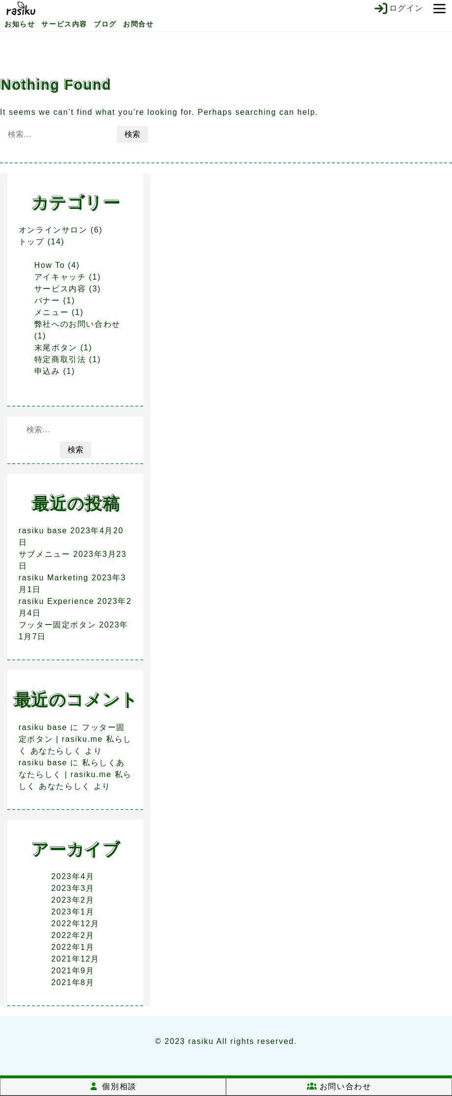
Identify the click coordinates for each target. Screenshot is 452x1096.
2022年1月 (73, 947)
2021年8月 (73, 982)
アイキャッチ (60, 277)
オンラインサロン (53, 230)
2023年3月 (73, 888)
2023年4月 (73, 876)
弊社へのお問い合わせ (77, 324)
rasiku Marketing (54, 578)
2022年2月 (73, 935)
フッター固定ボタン (57, 625)
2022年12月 (75, 923)
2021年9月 (73, 970)
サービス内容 (64, 24)
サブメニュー (45, 554)
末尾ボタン (55, 347)
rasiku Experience (56, 601)
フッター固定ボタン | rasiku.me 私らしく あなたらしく (75, 739)
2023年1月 (73, 912)
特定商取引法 (60, 359)
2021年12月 (75, 959)
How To (49, 265)
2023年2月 (73, 900)
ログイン (398, 8)
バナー (47, 300)
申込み (47, 371)
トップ (32, 241)
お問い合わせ (339, 1086)
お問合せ (138, 24)
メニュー (51, 312)
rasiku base (43, 530)
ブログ (105, 24)
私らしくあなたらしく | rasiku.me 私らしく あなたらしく (75, 774)
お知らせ (19, 24)
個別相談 (112, 1086)
